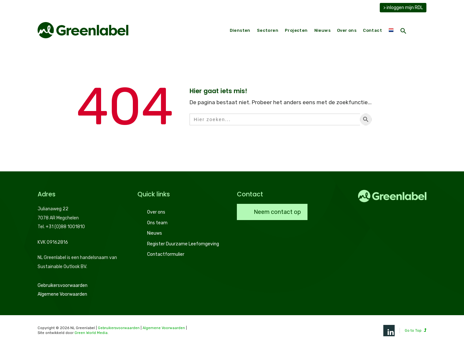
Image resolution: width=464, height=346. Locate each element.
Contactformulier (165, 254)
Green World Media (91, 333)
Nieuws (322, 30)
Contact (372, 30)
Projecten (296, 30)
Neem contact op (276, 212)
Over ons (346, 30)
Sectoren (267, 30)
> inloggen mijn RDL (403, 7)
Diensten (240, 30)
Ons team (157, 223)
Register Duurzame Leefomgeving (183, 244)
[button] (403, 31)
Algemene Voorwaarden (62, 294)
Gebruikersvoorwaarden (62, 285)
